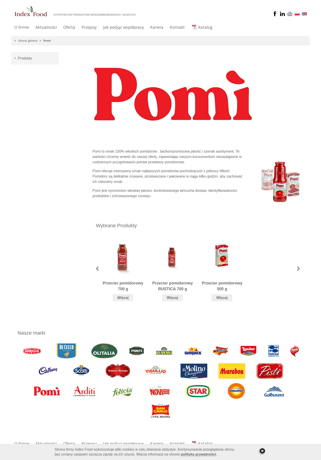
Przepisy (89, 27)
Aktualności (46, 27)
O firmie (21, 27)
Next (298, 268)
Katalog (205, 27)
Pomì (47, 40)
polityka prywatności (198, 454)
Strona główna (27, 40)
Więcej (123, 298)
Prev (97, 268)
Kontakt (177, 27)
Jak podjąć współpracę (123, 27)
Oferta (69, 27)
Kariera (156, 27)
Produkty (25, 58)
